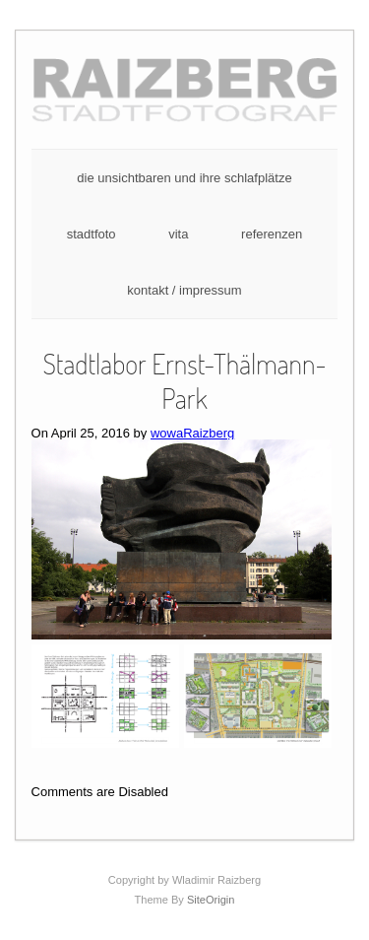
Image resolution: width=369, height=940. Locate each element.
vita (178, 234)
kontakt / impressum (184, 290)
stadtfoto (91, 234)
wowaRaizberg (192, 433)
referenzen (271, 234)
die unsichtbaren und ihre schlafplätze (184, 177)
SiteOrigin (211, 900)
